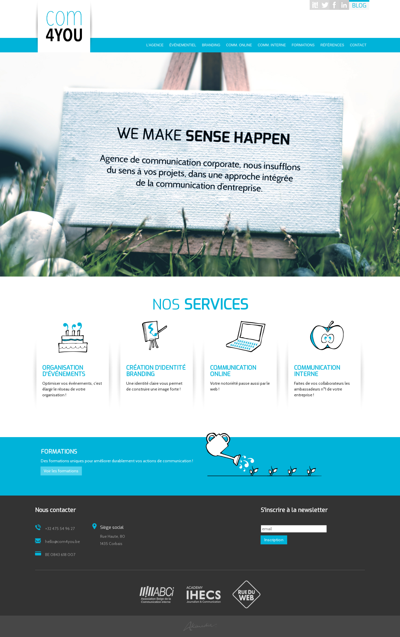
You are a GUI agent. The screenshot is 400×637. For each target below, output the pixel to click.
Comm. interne (272, 43)
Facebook (334, 5)
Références (332, 43)
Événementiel (182, 43)
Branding (211, 43)
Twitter (324, 5)
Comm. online (239, 43)
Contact (358, 43)
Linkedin (344, 5)
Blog (359, 6)
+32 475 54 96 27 (60, 528)
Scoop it (315, 5)
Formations (303, 43)
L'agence (155, 43)
